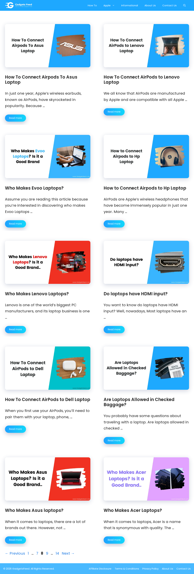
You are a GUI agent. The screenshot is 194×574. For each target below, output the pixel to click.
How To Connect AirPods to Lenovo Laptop (142, 79)
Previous (15, 553)
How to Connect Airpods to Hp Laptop (145, 188)
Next (68, 553)
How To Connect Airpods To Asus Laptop (41, 79)
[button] (184, 5)
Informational (129, 5)
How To (92, 5)
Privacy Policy (150, 568)
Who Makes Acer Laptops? (133, 510)
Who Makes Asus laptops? (34, 510)
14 (57, 553)
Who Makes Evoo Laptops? (34, 188)
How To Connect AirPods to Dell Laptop (47, 399)
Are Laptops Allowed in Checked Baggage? (139, 402)
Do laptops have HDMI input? (136, 294)
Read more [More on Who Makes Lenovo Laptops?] (15, 329)
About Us (150, 5)
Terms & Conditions (127, 568)
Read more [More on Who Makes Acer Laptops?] (114, 540)
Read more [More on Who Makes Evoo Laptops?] (15, 223)
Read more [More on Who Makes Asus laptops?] (15, 540)
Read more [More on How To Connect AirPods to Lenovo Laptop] (114, 111)
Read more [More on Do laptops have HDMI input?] (114, 329)
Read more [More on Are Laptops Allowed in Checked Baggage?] (114, 440)
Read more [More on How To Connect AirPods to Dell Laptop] (15, 429)
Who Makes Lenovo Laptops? (37, 294)
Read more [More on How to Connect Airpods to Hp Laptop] (114, 223)
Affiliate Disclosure (100, 568)
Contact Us (169, 5)
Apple (110, 5)
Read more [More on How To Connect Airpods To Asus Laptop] (15, 118)
